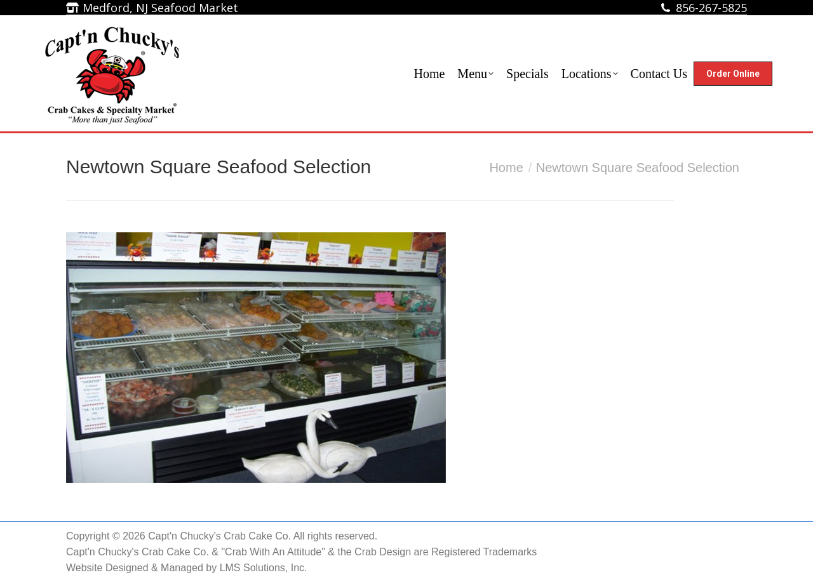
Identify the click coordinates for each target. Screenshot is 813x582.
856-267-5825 (711, 7)
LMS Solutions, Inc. (263, 567)
